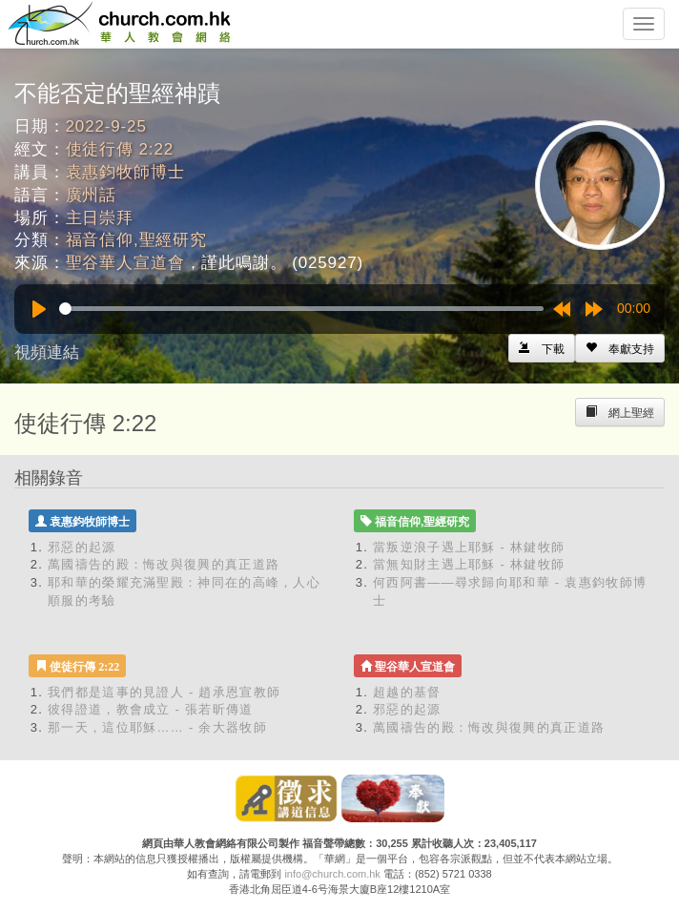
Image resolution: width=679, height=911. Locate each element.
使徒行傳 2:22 (120, 149)
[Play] (39, 309)
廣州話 (91, 195)
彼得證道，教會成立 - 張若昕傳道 (151, 709)
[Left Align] (620, 348)
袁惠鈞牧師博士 (125, 172)
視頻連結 (46, 352)
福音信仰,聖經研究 (136, 240)
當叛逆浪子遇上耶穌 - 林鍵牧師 (469, 547)
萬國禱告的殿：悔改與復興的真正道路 (163, 564)
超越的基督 (407, 692)
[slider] (301, 309)
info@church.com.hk (332, 874)
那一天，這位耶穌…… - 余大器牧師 (157, 727)
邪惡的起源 (82, 547)
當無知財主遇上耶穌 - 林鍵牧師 (469, 564)
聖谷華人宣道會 (125, 263)
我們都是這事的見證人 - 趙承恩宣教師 (164, 692)
